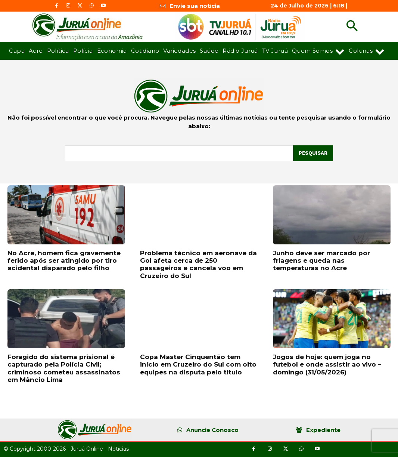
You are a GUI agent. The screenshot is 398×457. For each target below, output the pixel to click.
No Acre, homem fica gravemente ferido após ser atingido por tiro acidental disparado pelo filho (64, 260)
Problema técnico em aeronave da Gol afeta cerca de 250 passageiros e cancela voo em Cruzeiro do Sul (198, 264)
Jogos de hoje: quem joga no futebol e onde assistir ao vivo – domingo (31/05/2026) (327, 364)
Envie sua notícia (195, 5)
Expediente (323, 429)
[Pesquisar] (313, 153)
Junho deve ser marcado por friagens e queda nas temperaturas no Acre (321, 260)
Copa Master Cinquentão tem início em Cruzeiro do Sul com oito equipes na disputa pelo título (198, 364)
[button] (352, 26)
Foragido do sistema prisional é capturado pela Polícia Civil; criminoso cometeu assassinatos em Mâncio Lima (63, 368)
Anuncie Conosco (212, 429)
